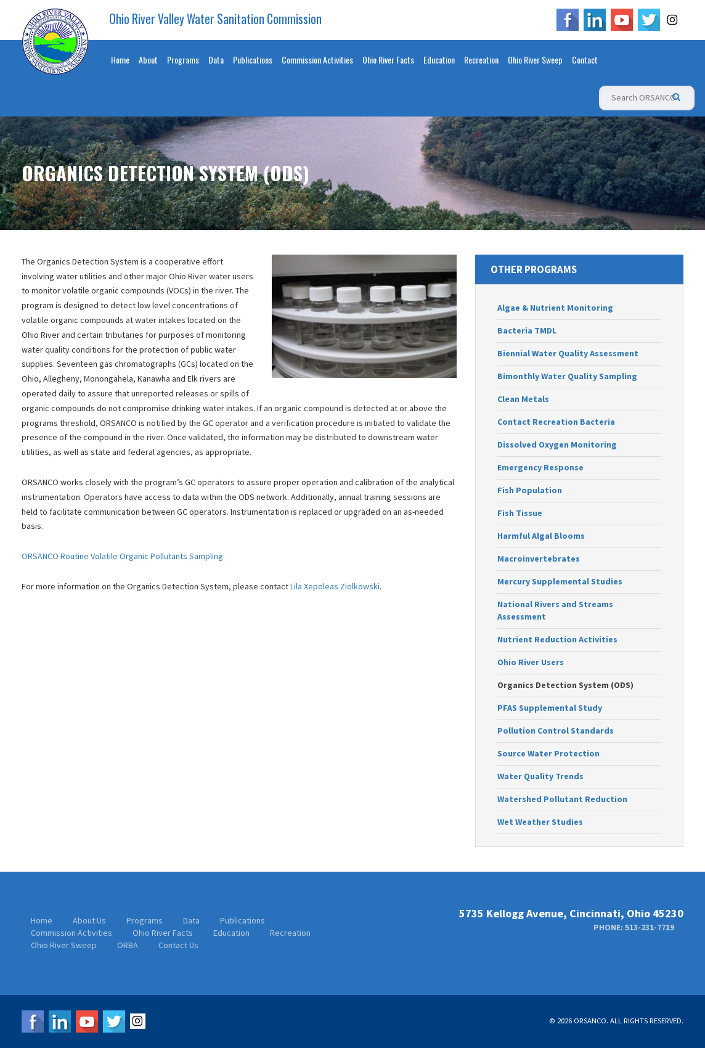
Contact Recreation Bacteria (556, 421)
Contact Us (178, 945)
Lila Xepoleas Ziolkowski (335, 586)
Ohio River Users (530, 662)
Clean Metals (523, 398)
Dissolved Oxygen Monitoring (557, 444)
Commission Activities (317, 59)
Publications (252, 59)
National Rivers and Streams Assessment (555, 610)
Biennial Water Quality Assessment (567, 353)
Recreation (481, 59)
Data (216, 59)
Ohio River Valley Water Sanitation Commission (215, 19)
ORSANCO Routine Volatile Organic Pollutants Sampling (122, 556)
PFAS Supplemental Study (549, 707)
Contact (585, 59)
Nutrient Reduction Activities (557, 639)
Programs (183, 59)
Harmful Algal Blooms (541, 535)
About (148, 59)
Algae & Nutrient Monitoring (555, 307)
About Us (89, 920)
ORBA (127, 945)
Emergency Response (540, 467)
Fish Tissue (519, 512)
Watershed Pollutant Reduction (562, 798)
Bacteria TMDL (526, 330)
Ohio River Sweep (535, 59)
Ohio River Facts (388, 59)
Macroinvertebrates (538, 558)
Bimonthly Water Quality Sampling (567, 376)
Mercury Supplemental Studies (559, 581)
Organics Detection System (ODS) (565, 684)
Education (439, 59)
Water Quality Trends (540, 776)
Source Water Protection (548, 753)
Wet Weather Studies (540, 821)
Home (120, 59)
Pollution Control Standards (555, 730)
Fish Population (529, 490)
